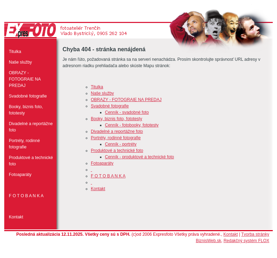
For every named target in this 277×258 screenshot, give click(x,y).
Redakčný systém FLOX (246, 240)
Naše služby (20, 62)
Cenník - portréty (120, 144)
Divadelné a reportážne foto (31, 127)
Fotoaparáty (20, 174)
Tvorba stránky (255, 234)
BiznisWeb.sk (208, 240)
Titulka (15, 51)
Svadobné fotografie (28, 96)
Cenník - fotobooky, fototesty (132, 125)
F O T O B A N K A (26, 195)
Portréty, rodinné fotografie (24, 143)
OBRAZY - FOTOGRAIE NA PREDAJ (25, 79)
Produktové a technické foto (31, 160)
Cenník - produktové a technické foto (139, 156)
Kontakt (16, 217)
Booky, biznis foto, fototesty (26, 110)
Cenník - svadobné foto (127, 112)
